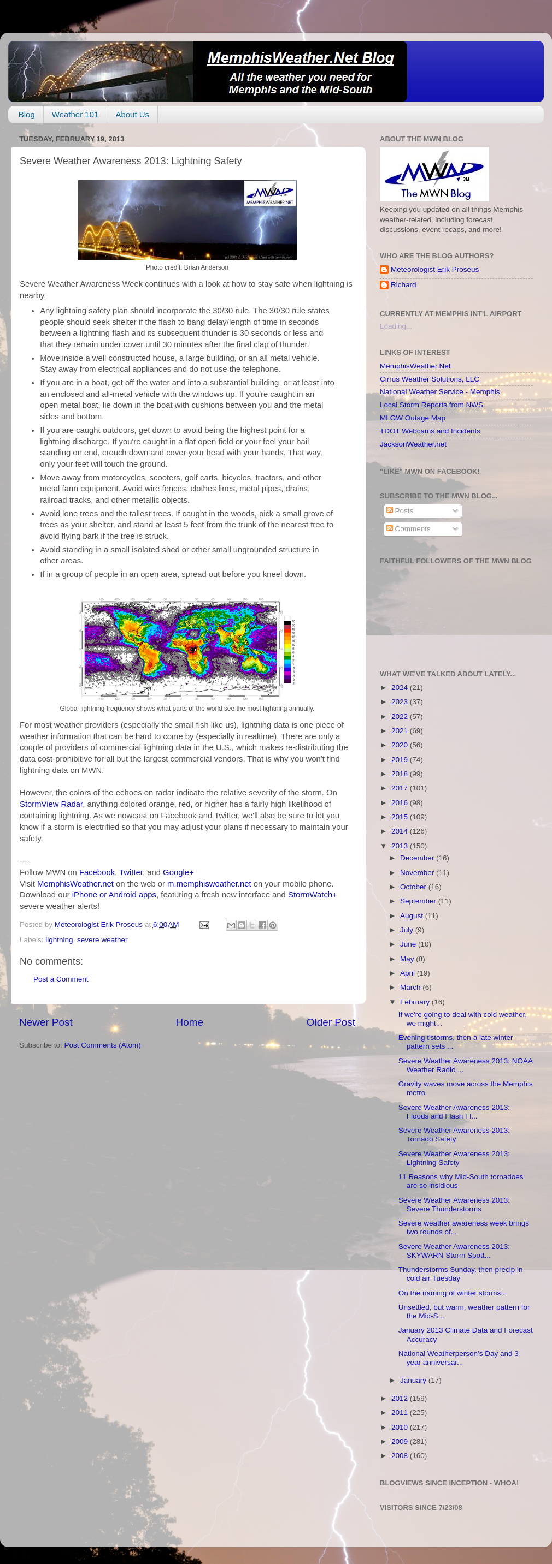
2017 (400, 788)
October (414, 887)
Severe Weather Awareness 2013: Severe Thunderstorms (454, 1204)
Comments (408, 529)
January (414, 1380)
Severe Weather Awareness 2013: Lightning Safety (454, 1158)
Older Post (331, 1022)
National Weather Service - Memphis (440, 392)
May (408, 959)
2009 (400, 1441)
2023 (400, 702)
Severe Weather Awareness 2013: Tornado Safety (454, 1134)
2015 (400, 817)
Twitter (131, 872)
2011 (400, 1412)
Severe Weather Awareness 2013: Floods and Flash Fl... (454, 1111)
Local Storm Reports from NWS (431, 405)
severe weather (102, 940)
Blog (27, 114)
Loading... (396, 326)
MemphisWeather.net (75, 883)
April (408, 973)
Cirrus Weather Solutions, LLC (429, 379)
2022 (400, 716)
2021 (400, 731)
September (419, 901)
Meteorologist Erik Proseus (435, 269)
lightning (59, 940)
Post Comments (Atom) (102, 1045)
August (412, 916)
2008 (400, 1456)
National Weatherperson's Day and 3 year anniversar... (458, 1357)
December (418, 858)
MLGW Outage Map (412, 418)
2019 (400, 760)
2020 (400, 745)
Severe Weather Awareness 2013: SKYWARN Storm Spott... (454, 1250)
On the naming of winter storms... (452, 1293)
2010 (400, 1427)
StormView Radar (51, 804)
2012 (400, 1398)
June (409, 944)
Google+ (178, 872)
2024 (400, 687)
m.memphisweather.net (209, 883)
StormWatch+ (312, 894)
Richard (403, 285)
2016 (400, 803)
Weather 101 (75, 114)
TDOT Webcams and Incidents (430, 431)
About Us (132, 114)
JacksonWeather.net (413, 444)
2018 (400, 774)
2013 (400, 846)
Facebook (97, 872)
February (416, 1002)
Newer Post (46, 1022)
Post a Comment (61, 979)
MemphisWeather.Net (415, 366)
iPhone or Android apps (114, 894)
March (411, 987)
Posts (400, 511)
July (407, 930)
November (418, 873)
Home (189, 1022)
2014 (400, 831)
